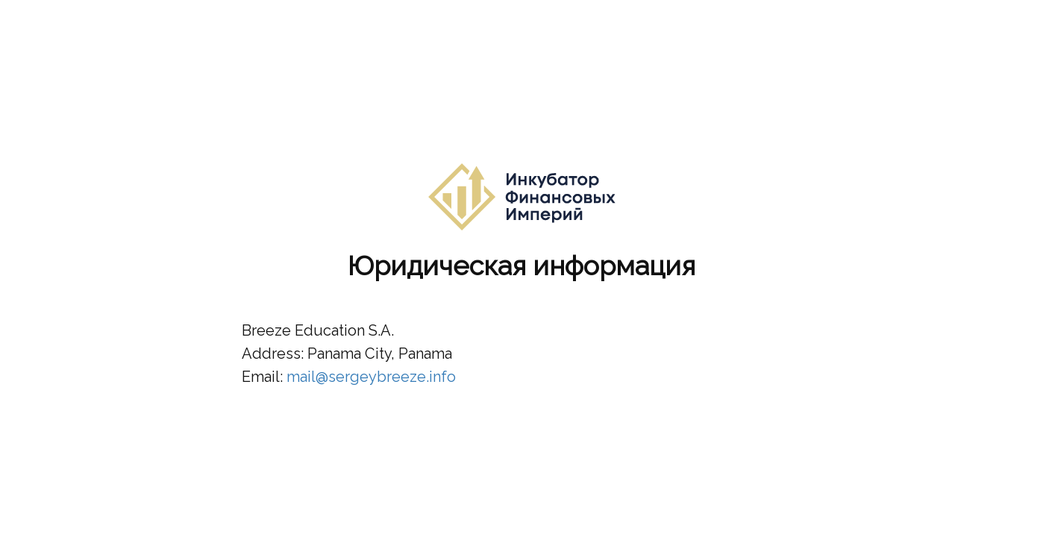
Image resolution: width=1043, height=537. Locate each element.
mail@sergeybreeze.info (371, 377)
